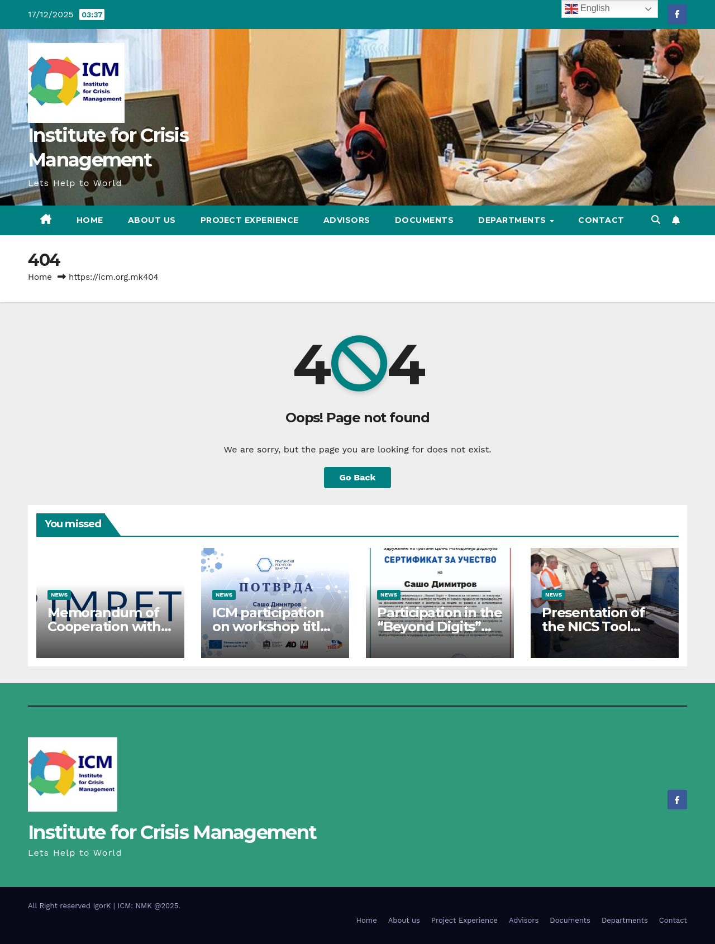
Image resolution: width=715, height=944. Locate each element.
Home (90, 220)
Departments (513, 220)
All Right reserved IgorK (70, 906)
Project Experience (250, 220)
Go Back (358, 477)
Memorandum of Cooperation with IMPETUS (104, 626)
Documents (424, 220)
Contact (601, 220)
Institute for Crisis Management (172, 832)
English (587, 9)
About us (152, 220)
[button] (655, 219)
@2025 (166, 906)
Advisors (346, 220)
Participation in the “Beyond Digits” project (439, 626)
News (59, 595)
